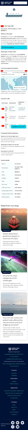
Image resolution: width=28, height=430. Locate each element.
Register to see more (18, 126)
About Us (14, 407)
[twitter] (22, 422)
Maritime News (14, 383)
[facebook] (17, 422)
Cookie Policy (14, 398)
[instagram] (12, 427)
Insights (14, 381)
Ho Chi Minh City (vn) (6, 117)
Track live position (8, 47)
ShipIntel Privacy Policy (14, 395)
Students (14, 414)
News (14, 409)
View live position (19, 87)
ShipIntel (14, 373)
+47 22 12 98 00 (14, 356)
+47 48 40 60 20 (14, 366)
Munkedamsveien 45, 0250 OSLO (14, 354)
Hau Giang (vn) (6, 108)
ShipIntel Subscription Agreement (14, 390)
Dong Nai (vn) (6, 125)
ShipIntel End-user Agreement (14, 393)
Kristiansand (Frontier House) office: (14, 361)
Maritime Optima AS (14, 352)
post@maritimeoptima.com (14, 359)
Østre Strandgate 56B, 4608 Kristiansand (14, 363)
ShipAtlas (14, 375)
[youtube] (17, 427)
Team (14, 405)
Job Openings (14, 412)
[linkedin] (12, 422)
